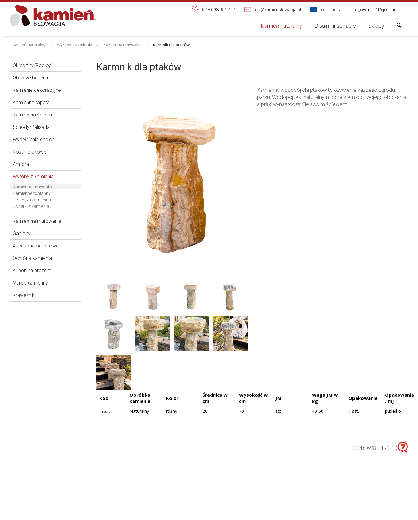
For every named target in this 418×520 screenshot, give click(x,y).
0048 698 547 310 (375, 447)
